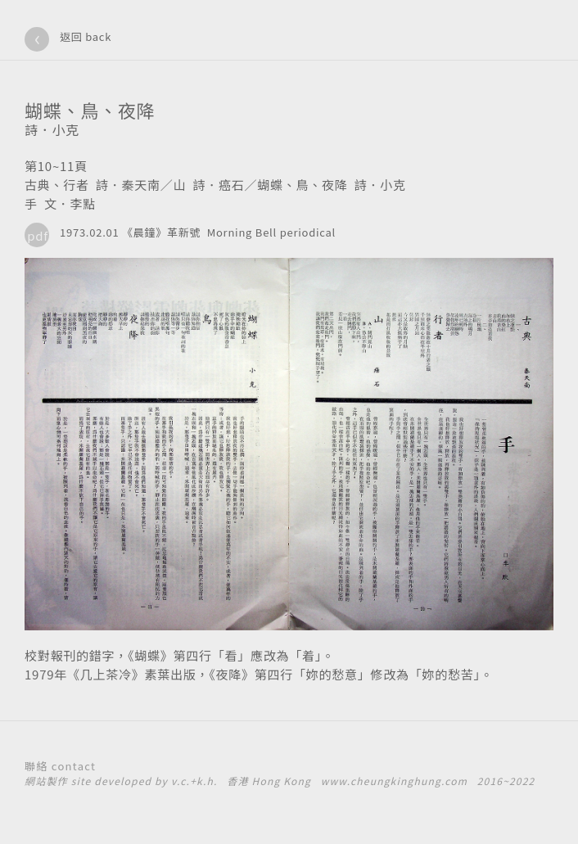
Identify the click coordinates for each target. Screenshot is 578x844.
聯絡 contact (60, 766)
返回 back (85, 36)
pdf (37, 235)
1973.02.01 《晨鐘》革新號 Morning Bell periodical (198, 232)
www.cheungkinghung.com (394, 781)
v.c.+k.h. (194, 781)
